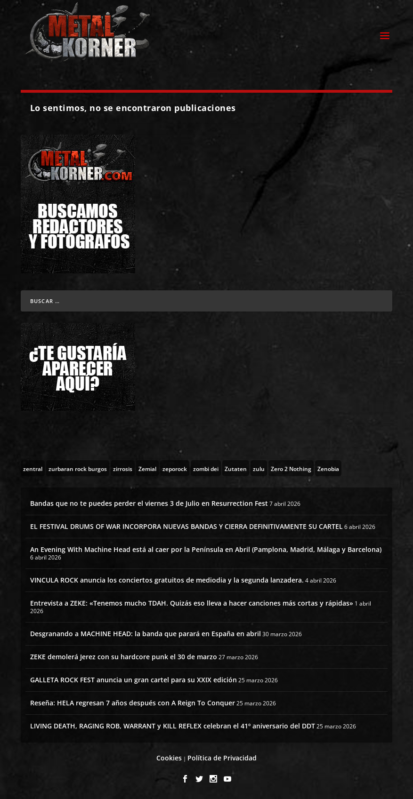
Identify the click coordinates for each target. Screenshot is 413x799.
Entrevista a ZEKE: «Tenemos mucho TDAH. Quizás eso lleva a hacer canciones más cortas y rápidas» (191, 603)
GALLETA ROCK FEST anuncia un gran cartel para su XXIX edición (133, 679)
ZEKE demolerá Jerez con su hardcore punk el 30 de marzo (123, 656)
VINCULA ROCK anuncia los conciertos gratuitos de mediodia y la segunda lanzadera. (167, 579)
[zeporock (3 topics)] (174, 468)
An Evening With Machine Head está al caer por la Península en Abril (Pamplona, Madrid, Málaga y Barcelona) (205, 549)
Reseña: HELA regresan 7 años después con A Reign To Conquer (132, 702)
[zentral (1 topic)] (33, 468)
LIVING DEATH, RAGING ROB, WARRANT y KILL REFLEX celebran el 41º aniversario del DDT (172, 725)
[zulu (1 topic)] (259, 468)
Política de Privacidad (222, 757)
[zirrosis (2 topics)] (123, 468)
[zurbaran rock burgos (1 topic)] (77, 468)
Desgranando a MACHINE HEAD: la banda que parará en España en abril (145, 633)
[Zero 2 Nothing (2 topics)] (291, 468)
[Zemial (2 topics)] (147, 468)
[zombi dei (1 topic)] (206, 468)
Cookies (169, 757)
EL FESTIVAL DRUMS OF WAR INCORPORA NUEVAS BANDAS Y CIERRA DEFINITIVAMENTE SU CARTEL (186, 526)
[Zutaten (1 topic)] (235, 468)
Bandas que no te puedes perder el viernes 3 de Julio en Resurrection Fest (149, 503)
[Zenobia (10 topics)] (328, 468)
